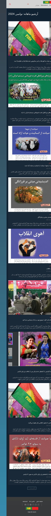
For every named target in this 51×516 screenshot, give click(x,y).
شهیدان (44, 163)
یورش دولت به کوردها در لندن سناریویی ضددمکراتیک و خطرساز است (27, 61)
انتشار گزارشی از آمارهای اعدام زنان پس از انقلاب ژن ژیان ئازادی (29, 371)
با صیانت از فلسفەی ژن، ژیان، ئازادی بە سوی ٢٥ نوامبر (32, 474)
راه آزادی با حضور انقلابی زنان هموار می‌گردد (34, 423)
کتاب (45, 369)
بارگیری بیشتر (25, 488)
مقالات (45, 110)
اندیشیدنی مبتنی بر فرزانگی (39, 217)
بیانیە (45, 58)
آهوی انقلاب (43, 268)
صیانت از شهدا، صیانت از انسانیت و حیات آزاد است (32, 166)
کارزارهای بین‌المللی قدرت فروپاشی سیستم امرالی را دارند (31, 112)
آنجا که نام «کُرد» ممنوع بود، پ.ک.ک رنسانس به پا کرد (31, 320)
